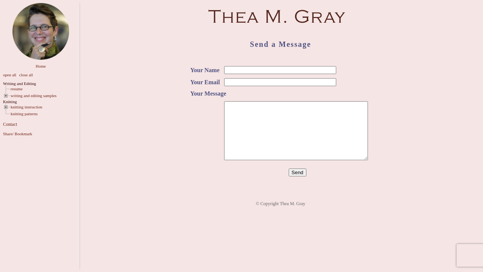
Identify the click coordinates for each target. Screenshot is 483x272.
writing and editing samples (34, 95)
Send (297, 184)
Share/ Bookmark (17, 133)
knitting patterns (24, 113)
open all (9, 75)
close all (26, 75)
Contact (10, 124)
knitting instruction (26, 107)
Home (41, 66)
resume (17, 89)
